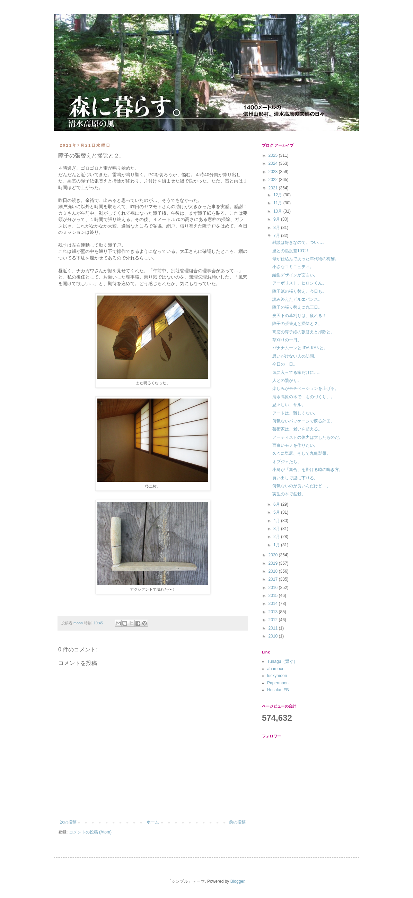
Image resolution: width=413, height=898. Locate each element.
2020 (274, 555)
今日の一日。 (284, 364)
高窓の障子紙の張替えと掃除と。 (303, 332)
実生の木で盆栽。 (289, 493)
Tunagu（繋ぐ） (282, 661)
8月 (277, 227)
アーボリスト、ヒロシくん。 (299, 283)
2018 (274, 571)
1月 (277, 544)
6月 (277, 504)
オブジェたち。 (286, 461)
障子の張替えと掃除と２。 (297, 323)
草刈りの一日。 (286, 339)
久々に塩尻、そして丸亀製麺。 (301, 453)
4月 (277, 520)
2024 (274, 163)
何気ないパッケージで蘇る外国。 (303, 421)
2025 (274, 155)
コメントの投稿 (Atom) (90, 832)
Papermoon (278, 683)
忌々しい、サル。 (289, 404)
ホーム (153, 822)
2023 (274, 171)
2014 (274, 603)
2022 (274, 179)
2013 (274, 611)
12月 (278, 195)
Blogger (237, 881)
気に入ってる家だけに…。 (297, 372)
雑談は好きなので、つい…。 (299, 242)
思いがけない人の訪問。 (295, 356)
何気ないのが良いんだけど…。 (301, 486)
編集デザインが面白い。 (295, 275)
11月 (278, 202)
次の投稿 (68, 822)
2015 (274, 595)
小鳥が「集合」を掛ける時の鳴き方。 (307, 469)
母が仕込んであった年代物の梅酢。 (305, 258)
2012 (274, 619)
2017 (274, 579)
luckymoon (277, 675)
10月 (278, 211)
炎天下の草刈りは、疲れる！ (299, 315)
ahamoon (275, 668)
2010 (274, 636)
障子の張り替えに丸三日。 (297, 307)
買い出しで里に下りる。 (295, 478)
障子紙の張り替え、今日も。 (299, 291)
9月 (277, 219)
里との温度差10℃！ (291, 250)
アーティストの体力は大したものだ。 (307, 437)
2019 (274, 563)
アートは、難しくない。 (295, 413)
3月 (277, 528)
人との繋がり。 (286, 380)
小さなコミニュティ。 (293, 266)
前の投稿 (237, 822)
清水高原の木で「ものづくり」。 (303, 396)
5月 (277, 512)
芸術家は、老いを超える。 (297, 429)
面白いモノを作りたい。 (295, 445)
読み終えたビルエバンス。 (297, 299)
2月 (277, 536)
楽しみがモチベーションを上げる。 (305, 388)
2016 (274, 587)
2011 (274, 628)
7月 (277, 235)
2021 (274, 188)
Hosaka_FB (278, 689)
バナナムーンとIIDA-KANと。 (300, 347)
